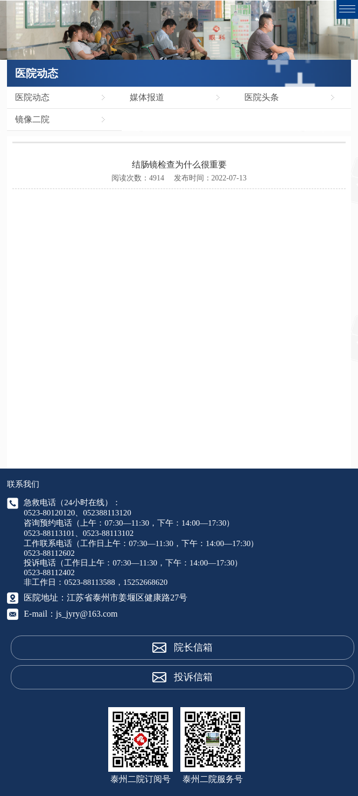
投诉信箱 (193, 677)
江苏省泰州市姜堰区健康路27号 (127, 597)
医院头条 (261, 97)
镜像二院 (32, 119)
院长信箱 (193, 647)
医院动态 (32, 97)
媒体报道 (147, 97)
